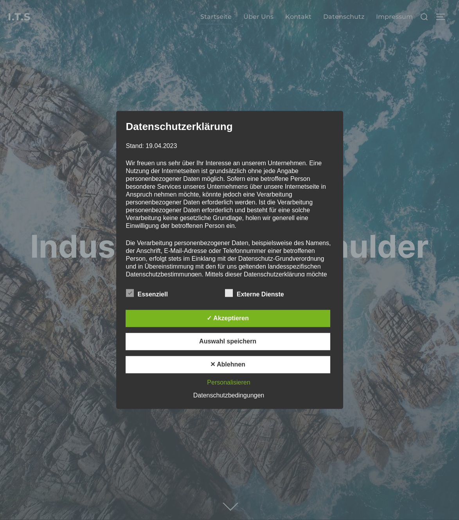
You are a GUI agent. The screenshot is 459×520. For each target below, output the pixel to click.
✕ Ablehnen (227, 364)
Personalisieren (228, 382)
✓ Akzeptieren (228, 318)
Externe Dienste (254, 293)
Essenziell (147, 293)
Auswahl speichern (227, 341)
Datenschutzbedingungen (228, 395)
